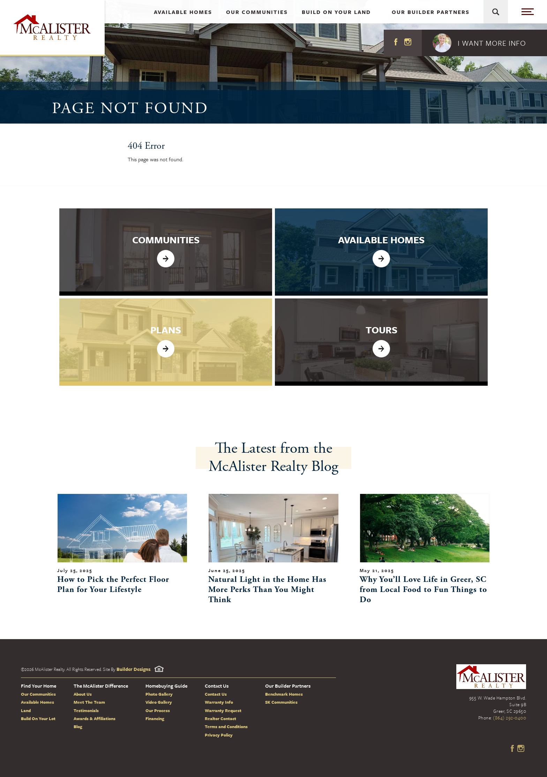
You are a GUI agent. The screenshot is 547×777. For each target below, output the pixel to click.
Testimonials (86, 710)
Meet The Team (89, 702)
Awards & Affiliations (94, 718)
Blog (78, 726)
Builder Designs (133, 669)
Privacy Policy (219, 735)
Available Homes (37, 702)
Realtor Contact (220, 718)
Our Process (157, 710)
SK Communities (281, 702)
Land (26, 710)
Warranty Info (219, 702)
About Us (83, 694)
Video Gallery (158, 702)
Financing (154, 718)
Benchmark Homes (284, 694)
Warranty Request (223, 710)
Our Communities (38, 694)
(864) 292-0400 (509, 717)
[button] (484, 43)
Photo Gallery (159, 694)
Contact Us (216, 694)
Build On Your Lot (38, 718)
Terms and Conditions (226, 726)
